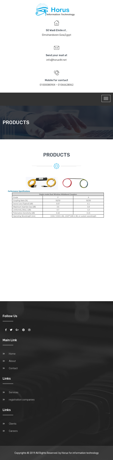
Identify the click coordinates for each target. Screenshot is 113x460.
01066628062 (65, 84)
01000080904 (47, 84)
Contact (13, 368)
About (12, 361)
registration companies (22, 399)
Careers (13, 431)
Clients (12, 423)
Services (13, 392)
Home (12, 353)
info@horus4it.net (56, 59)
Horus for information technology (80, 453)
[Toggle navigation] (106, 98)
